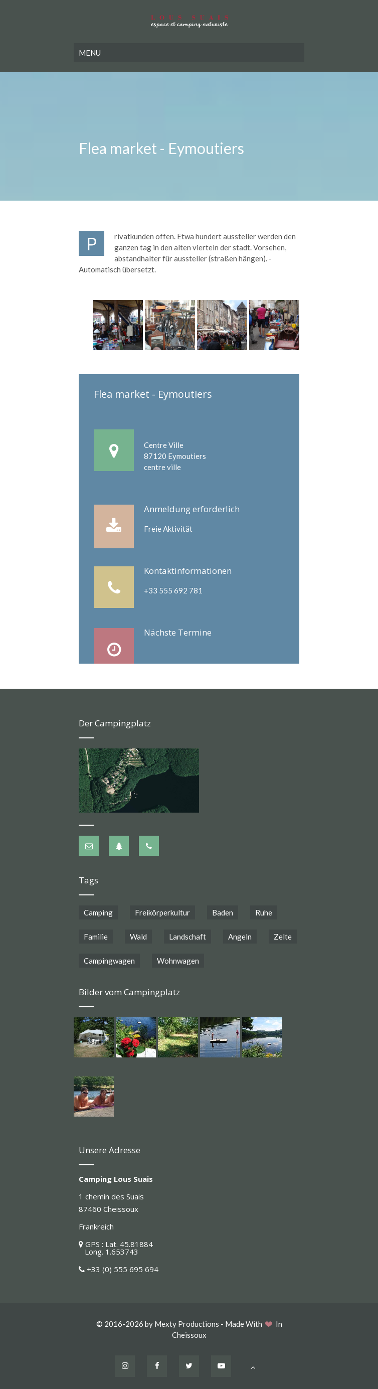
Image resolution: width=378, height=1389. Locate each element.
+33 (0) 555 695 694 (122, 1269)
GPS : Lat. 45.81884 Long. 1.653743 (116, 1248)
